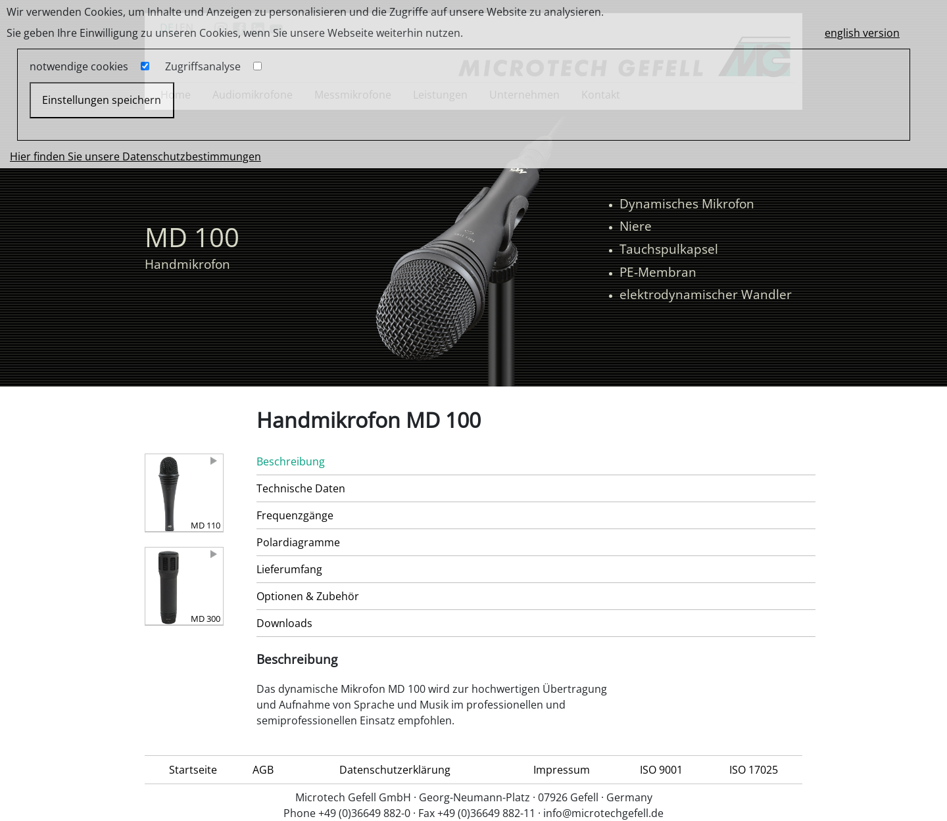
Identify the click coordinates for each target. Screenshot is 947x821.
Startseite (193, 769)
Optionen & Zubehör (307, 596)
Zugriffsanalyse (203, 66)
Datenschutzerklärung (394, 769)
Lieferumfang (289, 569)
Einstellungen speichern (101, 100)
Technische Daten (300, 488)
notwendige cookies (79, 66)
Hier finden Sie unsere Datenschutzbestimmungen (135, 156)
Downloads (284, 623)
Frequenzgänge (294, 515)
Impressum (561, 769)
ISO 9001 (661, 769)
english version (862, 33)
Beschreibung (290, 461)
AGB (263, 769)
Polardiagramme (298, 542)
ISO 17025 (753, 769)
